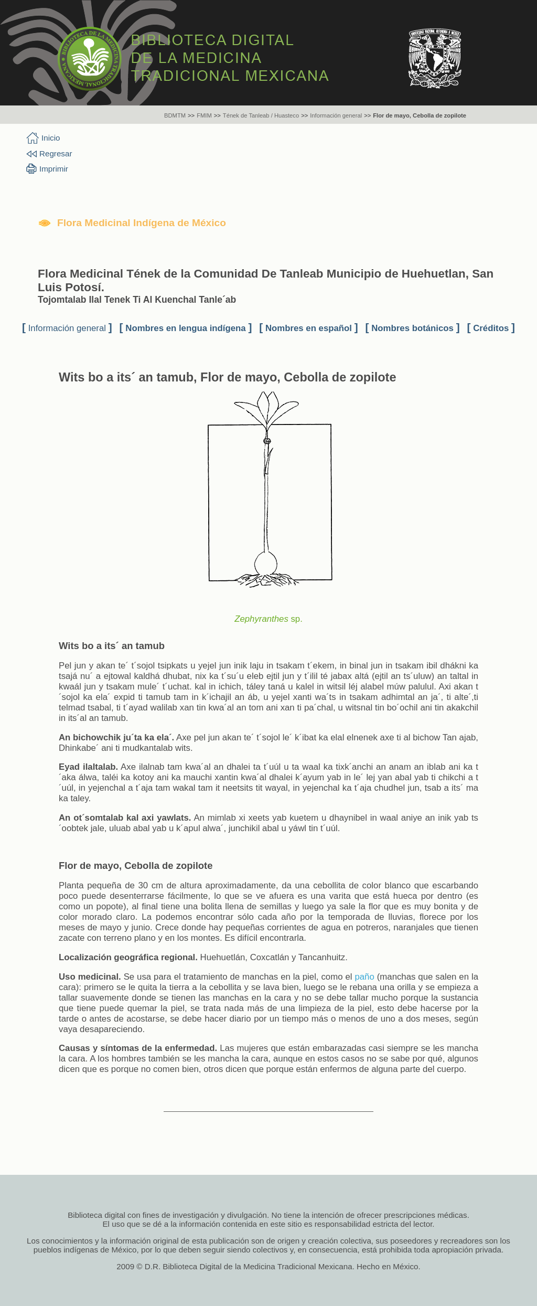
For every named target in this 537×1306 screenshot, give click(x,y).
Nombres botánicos (412, 328)
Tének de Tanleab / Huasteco (261, 115)
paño (364, 977)
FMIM (204, 115)
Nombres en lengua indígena (185, 328)
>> (191, 115)
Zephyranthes (261, 619)
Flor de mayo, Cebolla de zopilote (419, 115)
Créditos (491, 328)
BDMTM (175, 115)
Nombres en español (308, 328)
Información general (336, 115)
